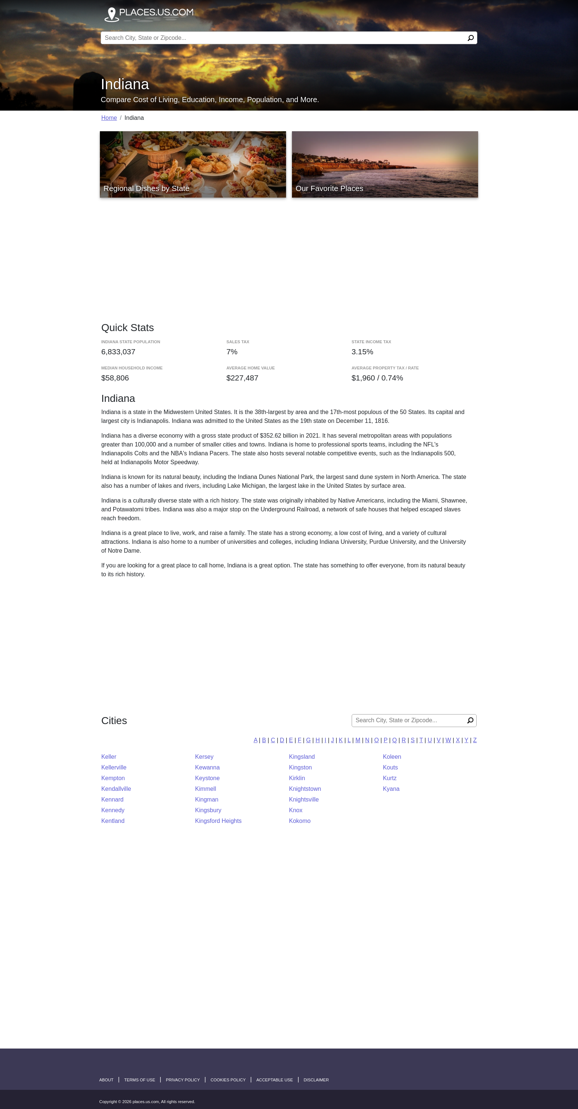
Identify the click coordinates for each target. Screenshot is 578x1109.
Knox (295, 810)
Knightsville (304, 799)
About (106, 1080)
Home (109, 118)
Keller (108, 757)
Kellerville (113, 767)
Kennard (112, 799)
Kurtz (390, 778)
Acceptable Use (274, 1080)
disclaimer (316, 1080)
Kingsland (302, 757)
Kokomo (300, 821)
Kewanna (207, 767)
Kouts (390, 767)
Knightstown (305, 789)
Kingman (206, 799)
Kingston (300, 767)
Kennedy (113, 810)
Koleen (392, 757)
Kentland (113, 821)
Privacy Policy (183, 1080)
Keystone (207, 778)
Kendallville (116, 789)
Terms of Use (139, 1080)
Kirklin (297, 778)
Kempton (113, 778)
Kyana (391, 789)
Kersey (204, 757)
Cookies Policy (228, 1080)
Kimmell (205, 789)
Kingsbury (208, 810)
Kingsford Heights (218, 821)
